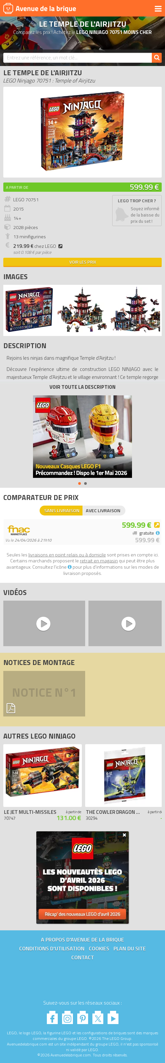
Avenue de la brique (39, 8)
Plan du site (130, 948)
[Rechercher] (157, 58)
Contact (82, 957)
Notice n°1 (44, 693)
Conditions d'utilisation (51, 948)
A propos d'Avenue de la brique (82, 940)
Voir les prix (82, 262)
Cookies (99, 948)
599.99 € (144, 187)
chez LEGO (38, 246)
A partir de (17, 187)
